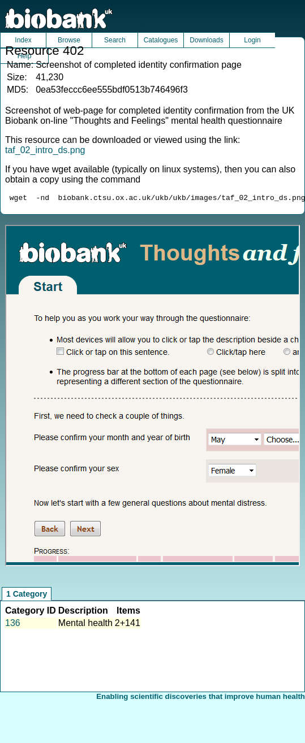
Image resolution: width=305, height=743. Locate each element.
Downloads (206, 40)
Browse (69, 40)
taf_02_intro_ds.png (45, 150)
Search (115, 40)
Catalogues (161, 40)
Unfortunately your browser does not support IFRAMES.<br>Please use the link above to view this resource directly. (152, 397)
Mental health (85, 624)
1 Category (26, 595)
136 (12, 624)
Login (252, 40)
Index (23, 40)
